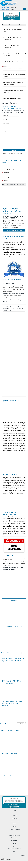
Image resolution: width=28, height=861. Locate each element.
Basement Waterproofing (14, 829)
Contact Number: (6, 127)
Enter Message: (6, 131)
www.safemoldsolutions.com (6, 859)
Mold (14, 826)
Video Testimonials (14, 821)
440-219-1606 (7, 9)
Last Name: (5, 119)
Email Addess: (6, 123)
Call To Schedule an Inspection (14, 230)
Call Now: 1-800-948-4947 (10, 103)
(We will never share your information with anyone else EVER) (12, 154)
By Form (14, 846)
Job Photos (14, 815)
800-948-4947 (9, 8)
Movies (14, 823)
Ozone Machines (14, 840)
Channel (22, 723)
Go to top (23, 855)
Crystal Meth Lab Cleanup (14, 835)
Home (14, 810)
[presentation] (8, 144)
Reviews (14, 851)
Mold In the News (14, 813)
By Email (14, 843)
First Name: (5, 115)
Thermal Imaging (14, 837)
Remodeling (14, 832)
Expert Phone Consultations (14, 848)
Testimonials (14, 818)
